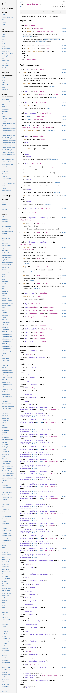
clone (25, 72)
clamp (25, 196)
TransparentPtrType (31, 624)
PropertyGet (33, 601)
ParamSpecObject (41, 116)
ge (24, 283)
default (26, 105)
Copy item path (40, 4)
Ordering (49, 167)
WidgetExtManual (34, 654)
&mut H (43, 139)
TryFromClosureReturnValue (39, 634)
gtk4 (21, 2)
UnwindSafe (29, 342)
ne (24, 232)
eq (24, 223)
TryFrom (33, 628)
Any (29, 364)
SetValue (28, 119)
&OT (38, 223)
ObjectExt (32, 587)
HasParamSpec (30, 113)
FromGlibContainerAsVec (38, 407)
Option (42, 46)
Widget (34, 212)
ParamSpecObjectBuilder (30, 127)
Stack (48, 46)
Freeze (27, 326)
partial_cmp (27, 247)
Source (22, 6)
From (29, 404)
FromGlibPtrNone (41, 413)
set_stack (30, 49)
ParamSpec (28, 116)
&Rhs (39, 232)
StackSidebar (30, 25)
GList (53, 410)
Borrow (30, 371)
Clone (27, 69)
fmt (24, 94)
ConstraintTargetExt (36, 661)
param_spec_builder (30, 130)
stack (29, 46)
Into (32, 567)
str (39, 125)
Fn (47, 51)
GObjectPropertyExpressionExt (40, 561)
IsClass (27, 584)
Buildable (32, 310)
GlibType (39, 410)
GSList (54, 437)
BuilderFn (28, 125)
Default (28, 102)
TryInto (33, 641)
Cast (29, 391)
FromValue (33, 638)
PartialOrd (44, 242)
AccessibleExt (33, 351)
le (24, 267)
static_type (27, 296)
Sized (29, 156)
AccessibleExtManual (36, 357)
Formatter (42, 94)
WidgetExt (32, 648)
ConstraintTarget (35, 314)
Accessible (33, 307)
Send (27, 332)
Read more (52, 87)
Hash (26, 136)
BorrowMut (32, 377)
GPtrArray (55, 422)
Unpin (27, 339)
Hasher (27, 142)
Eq (26, 304)
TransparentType (34, 621)
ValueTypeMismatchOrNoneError (50, 675)
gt (24, 275)
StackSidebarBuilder (45, 31)
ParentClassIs (31, 209)
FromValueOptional (44, 668)
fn (35, 125)
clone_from (27, 83)
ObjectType (33, 218)
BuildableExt (33, 384)
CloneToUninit (33, 397)
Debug (27, 91)
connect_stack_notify (35, 51)
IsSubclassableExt (35, 581)
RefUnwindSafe (31, 329)
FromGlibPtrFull (44, 415)
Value (30, 577)
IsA (26, 307)
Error (26, 677)
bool (45, 223)
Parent (27, 212)
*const (48, 410)
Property (31, 594)
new (28, 28)
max (24, 176)
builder (29, 31)
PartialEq (43, 218)
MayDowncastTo (42, 680)
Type (39, 296)
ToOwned (31, 614)
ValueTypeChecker (30, 675)
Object (30, 564)
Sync (27, 335)
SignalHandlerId (31, 59)
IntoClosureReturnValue (38, 574)
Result (56, 94)
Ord (26, 164)
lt (24, 258)
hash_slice (27, 149)
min (24, 186)
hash (25, 139)
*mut (47, 449)
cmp (24, 167)
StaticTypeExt (33, 607)
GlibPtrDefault (26, 410)
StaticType (29, 293)
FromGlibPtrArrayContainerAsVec (41, 484)
